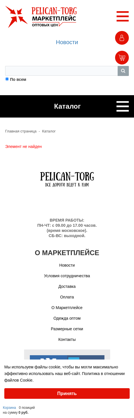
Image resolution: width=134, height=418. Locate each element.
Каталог (49, 131)
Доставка (66, 286)
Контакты (66, 339)
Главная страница (20, 131)
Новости (67, 42)
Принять (67, 393)
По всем (18, 79)
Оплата (67, 297)
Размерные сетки (67, 329)
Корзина (9, 408)
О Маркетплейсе (66, 307)
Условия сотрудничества (67, 276)
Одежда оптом (67, 318)
